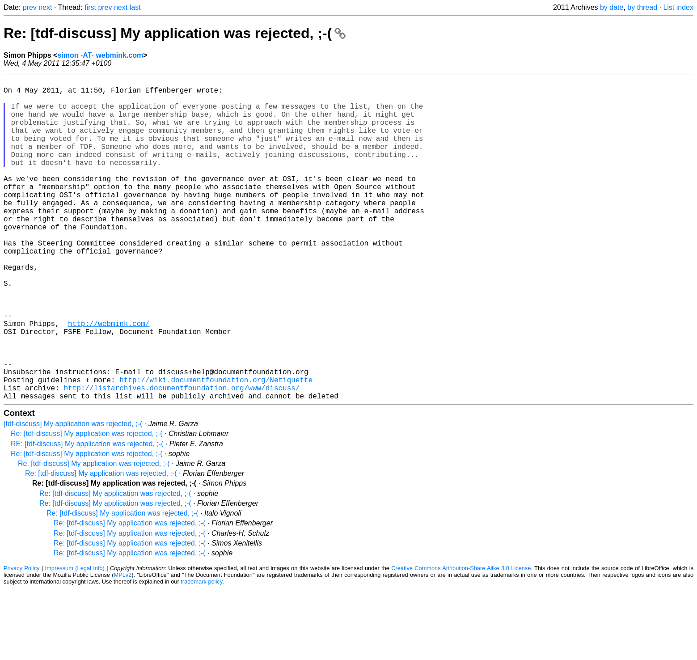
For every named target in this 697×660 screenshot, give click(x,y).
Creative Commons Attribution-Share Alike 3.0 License (461, 639)
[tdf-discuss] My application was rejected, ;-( (73, 495)
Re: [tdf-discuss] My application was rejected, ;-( (175, 33)
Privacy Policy (21, 639)
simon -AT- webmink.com (100, 55)
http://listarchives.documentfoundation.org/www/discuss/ (181, 457)
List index (678, 7)
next (45, 7)
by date (611, 7)
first (90, 7)
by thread (642, 7)
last (135, 7)
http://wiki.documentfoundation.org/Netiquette (216, 448)
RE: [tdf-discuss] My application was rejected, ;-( (87, 515)
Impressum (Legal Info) (75, 639)
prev (30, 7)
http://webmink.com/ (108, 379)
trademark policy (201, 653)
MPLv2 (123, 646)
